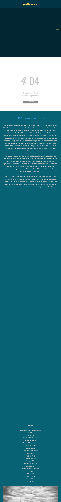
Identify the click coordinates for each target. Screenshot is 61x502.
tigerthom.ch (29, 4)
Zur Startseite (30, 101)
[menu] (57, 29)
